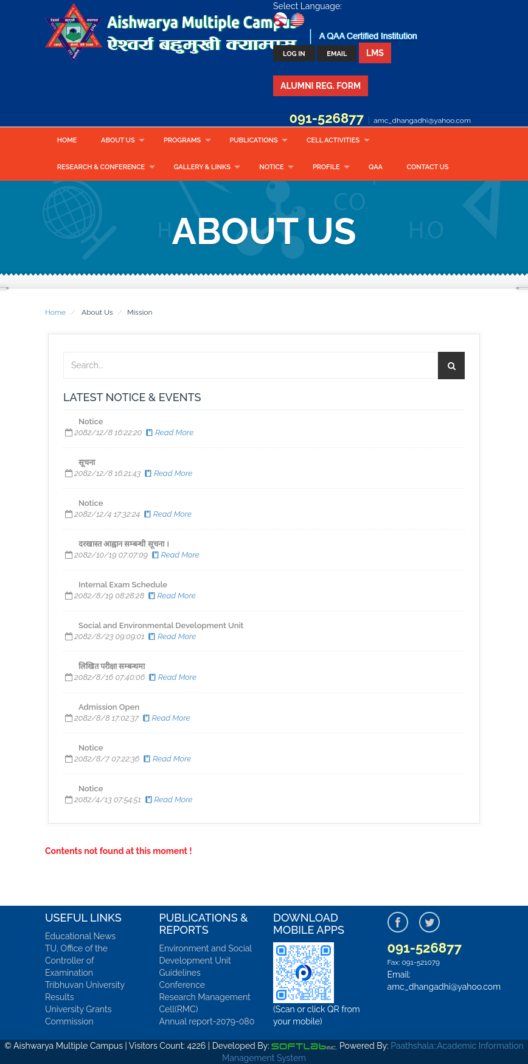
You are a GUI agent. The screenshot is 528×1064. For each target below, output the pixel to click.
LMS (375, 53)
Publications (253, 140)
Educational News (80, 936)
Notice (271, 167)
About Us (118, 140)
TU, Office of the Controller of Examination (76, 960)
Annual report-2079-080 (207, 1021)
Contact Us (428, 167)
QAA (376, 167)
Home (67, 140)
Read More (168, 432)
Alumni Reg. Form (320, 86)
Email (337, 54)
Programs (182, 140)
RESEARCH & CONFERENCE (101, 167)
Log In (294, 54)
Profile (326, 167)
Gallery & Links (201, 167)
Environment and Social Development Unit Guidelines (205, 960)
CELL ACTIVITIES (333, 140)
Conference (182, 985)
